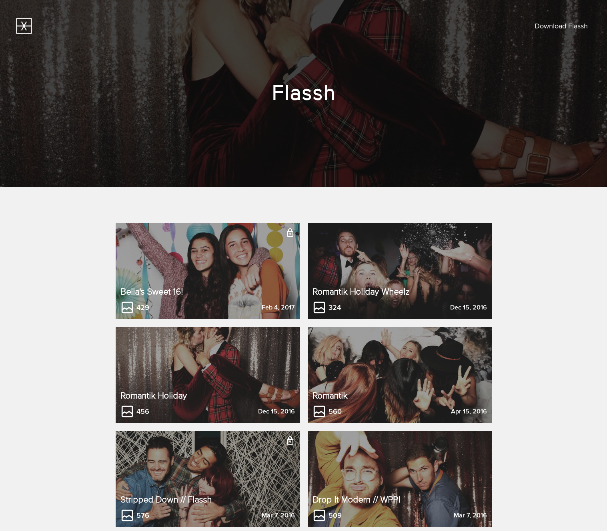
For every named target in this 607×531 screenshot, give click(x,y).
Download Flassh (561, 26)
